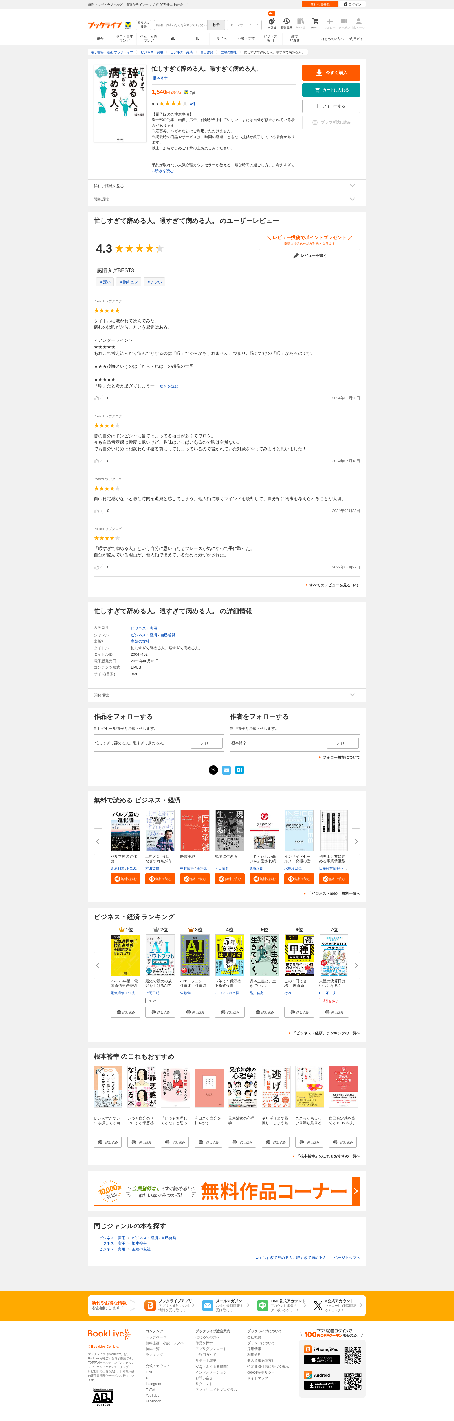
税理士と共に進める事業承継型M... (332, 861)
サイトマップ (257, 1378)
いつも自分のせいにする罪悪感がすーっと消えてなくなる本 (140, 1125)
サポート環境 (205, 1360)
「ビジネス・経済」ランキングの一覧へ (326, 1033)
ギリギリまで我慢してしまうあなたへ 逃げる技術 (275, 1125)
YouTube (152, 1395)
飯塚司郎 (256, 868)
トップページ (156, 1337)
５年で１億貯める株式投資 (228, 983)
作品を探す (204, 1343)
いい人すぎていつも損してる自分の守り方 (107, 1123)
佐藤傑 (185, 993)
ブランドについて (261, 1343)
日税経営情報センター (336, 868)
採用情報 (254, 1349)
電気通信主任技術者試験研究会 (135, 993)
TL (197, 38)
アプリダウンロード (211, 1349)
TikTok (150, 1390)
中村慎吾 (187, 868)
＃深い (105, 282)
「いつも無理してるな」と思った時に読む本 (174, 1123)
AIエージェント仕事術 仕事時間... (193, 985)
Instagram (153, 1384)
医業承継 (187, 856)
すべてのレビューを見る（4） (334, 585)
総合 (100, 38)
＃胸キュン (128, 282)
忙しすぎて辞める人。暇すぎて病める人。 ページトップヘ (307, 1257)
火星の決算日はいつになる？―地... (332, 985)
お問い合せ (204, 1378)
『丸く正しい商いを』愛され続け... (263, 861)
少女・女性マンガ (149, 38)
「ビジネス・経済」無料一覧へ (333, 893)
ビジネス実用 (270, 38)
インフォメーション (211, 1372)
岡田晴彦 (222, 868)
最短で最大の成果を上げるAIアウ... (158, 985)
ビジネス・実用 (144, 628)
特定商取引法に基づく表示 (268, 1367)
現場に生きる (226, 856)
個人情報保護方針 (261, 1360)
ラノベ (222, 38)
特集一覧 (153, 1349)
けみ (287, 993)
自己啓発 (167, 635)
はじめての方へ (332, 39)
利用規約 (254, 1355)
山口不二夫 (327, 993)
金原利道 (118, 868)
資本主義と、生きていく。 (263, 983)
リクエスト (204, 1384)
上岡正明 (152, 993)
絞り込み (143, 25)
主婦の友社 (140, 641)
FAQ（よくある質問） (212, 1367)
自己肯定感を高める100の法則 (342, 1120)
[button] (125, 878)
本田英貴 (152, 868)
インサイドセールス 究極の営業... (297, 861)
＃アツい (154, 282)
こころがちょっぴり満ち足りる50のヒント (308, 1123)
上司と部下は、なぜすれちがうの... (158, 861)
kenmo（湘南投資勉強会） (236, 993)
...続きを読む (163, 171)
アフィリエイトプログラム (216, 1390)
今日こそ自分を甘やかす (208, 1120)
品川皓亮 (256, 993)
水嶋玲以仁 (293, 868)
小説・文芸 (246, 38)
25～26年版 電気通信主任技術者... (124, 985)
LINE (149, 1372)
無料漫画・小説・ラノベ (165, 1343)
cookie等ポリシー (261, 1372)
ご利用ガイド (356, 39)
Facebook (153, 1401)
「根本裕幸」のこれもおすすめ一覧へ (328, 1156)
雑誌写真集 (295, 38)
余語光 (202, 868)
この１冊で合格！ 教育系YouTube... (295, 985)
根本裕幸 (160, 78)
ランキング (154, 1355)
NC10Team (135, 868)
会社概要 (254, 1337)
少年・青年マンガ (124, 38)
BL (173, 38)
